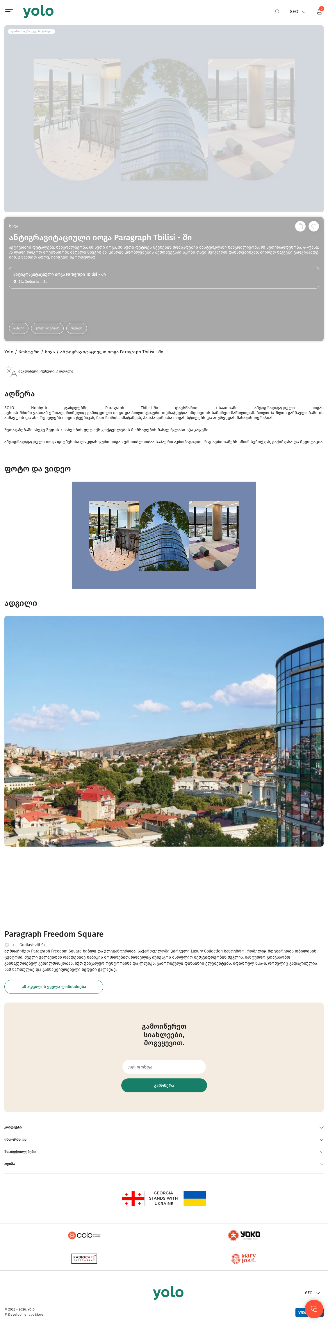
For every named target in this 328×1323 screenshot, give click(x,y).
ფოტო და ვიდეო (47, 328)
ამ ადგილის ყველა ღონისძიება (54, 986)
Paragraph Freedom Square (54, 934)
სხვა (13, 226)
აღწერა (18, 328)
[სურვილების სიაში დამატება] (314, 226)
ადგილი (77, 328)
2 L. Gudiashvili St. (29, 945)
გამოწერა (164, 1085)
